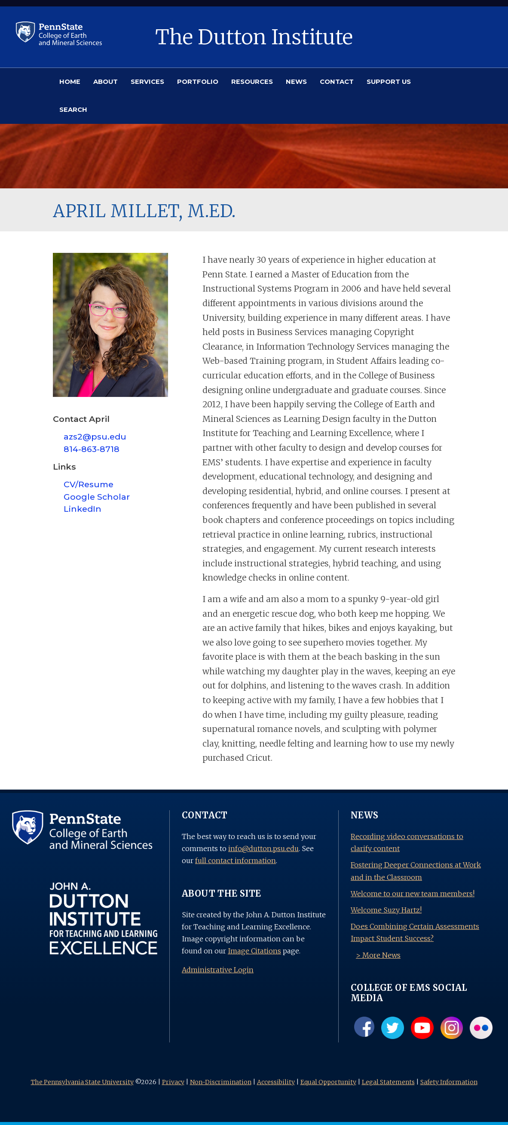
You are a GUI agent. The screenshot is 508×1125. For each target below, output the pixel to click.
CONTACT (337, 82)
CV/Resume (88, 484)
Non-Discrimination (220, 1082)
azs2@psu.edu (95, 436)
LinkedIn (82, 509)
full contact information (235, 860)
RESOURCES (252, 82)
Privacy (173, 1082)
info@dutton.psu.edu (263, 848)
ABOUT (105, 82)
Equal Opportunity (328, 1082)
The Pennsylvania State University (82, 1082)
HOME (69, 82)
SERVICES (147, 82)
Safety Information (448, 1082)
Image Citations (254, 951)
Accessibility (276, 1082)
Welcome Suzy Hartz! (386, 910)
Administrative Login (218, 969)
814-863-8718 (91, 449)
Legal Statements (388, 1082)
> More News (378, 955)
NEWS (296, 82)
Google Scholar (97, 497)
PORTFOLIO (197, 82)
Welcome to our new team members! (412, 893)
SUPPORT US (389, 82)
